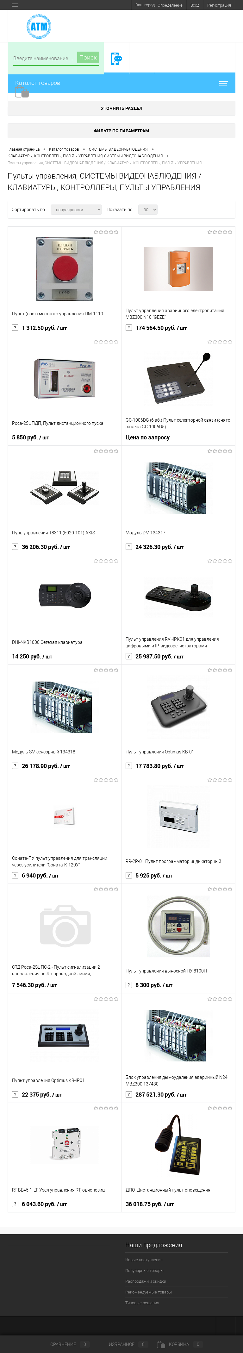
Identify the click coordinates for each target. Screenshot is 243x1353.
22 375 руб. (37, 1094)
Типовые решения (142, 1302)
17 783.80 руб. (155, 766)
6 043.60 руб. (39, 1204)
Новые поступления (144, 1259)
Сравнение (65, 1344)
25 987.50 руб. (155, 656)
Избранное (123, 1344)
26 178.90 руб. (41, 766)
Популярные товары (144, 1270)
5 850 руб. (30, 437)
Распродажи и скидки (145, 1281)
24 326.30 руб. (155, 547)
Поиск (88, 57)
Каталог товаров (121, 82)
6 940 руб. (35, 875)
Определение (170, 5)
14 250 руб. (32, 656)
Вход (194, 5)
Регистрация (219, 5)
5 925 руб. (149, 875)
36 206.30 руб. (41, 547)
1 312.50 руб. (39, 327)
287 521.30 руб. (156, 1094)
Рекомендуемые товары (148, 1292)
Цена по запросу (148, 437)
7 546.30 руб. (34, 985)
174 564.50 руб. (156, 327)
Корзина (180, 1344)
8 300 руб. (149, 985)
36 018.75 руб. (150, 1204)
